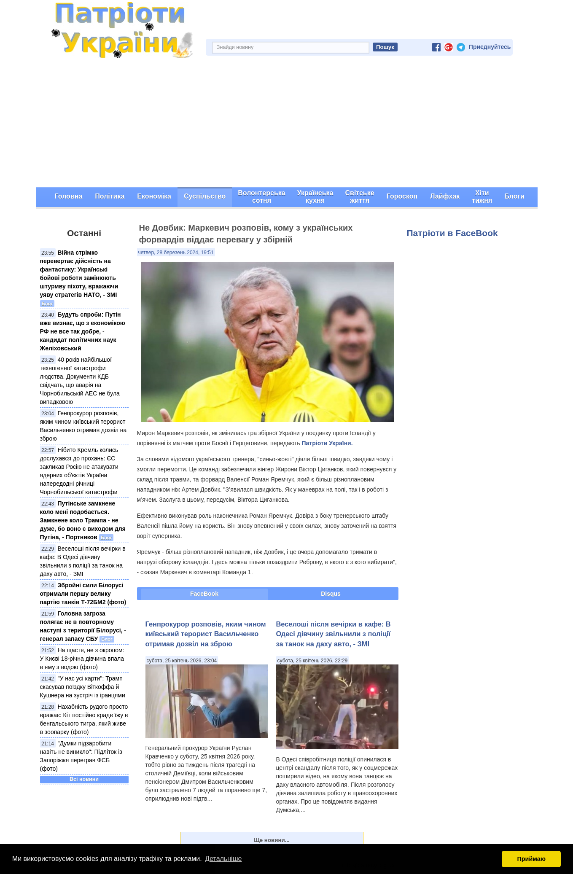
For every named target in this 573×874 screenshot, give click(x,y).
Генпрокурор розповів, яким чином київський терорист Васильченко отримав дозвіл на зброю (205, 634)
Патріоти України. (326, 443)
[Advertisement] (287, 124)
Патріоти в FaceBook (452, 233)
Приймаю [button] (531, 858)
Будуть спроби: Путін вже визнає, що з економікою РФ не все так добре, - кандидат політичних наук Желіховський (82, 331)
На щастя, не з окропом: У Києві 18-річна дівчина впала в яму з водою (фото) (82, 658)
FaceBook (204, 593)
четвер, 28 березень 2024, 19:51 (176, 252)
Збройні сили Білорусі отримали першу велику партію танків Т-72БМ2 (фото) (83, 593)
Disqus (331, 593)
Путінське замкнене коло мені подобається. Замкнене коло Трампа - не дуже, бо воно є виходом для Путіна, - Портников (83, 520)
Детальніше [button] (223, 858)
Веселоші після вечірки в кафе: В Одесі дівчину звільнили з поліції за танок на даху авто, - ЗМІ (333, 634)
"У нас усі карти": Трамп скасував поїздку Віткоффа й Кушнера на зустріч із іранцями (82, 687)
